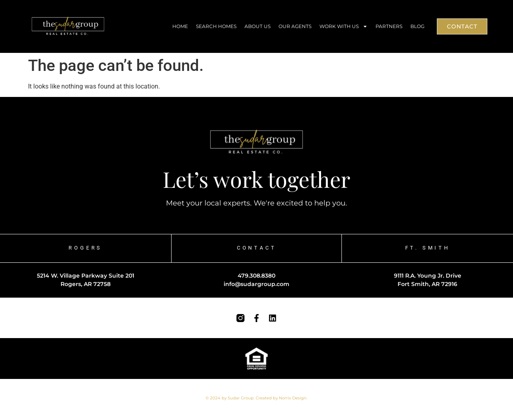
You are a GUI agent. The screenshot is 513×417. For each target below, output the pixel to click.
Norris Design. (293, 398)
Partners (389, 26)
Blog (417, 26)
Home (180, 26)
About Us (257, 26)
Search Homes (216, 26)
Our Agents (295, 26)
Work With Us (343, 26)
